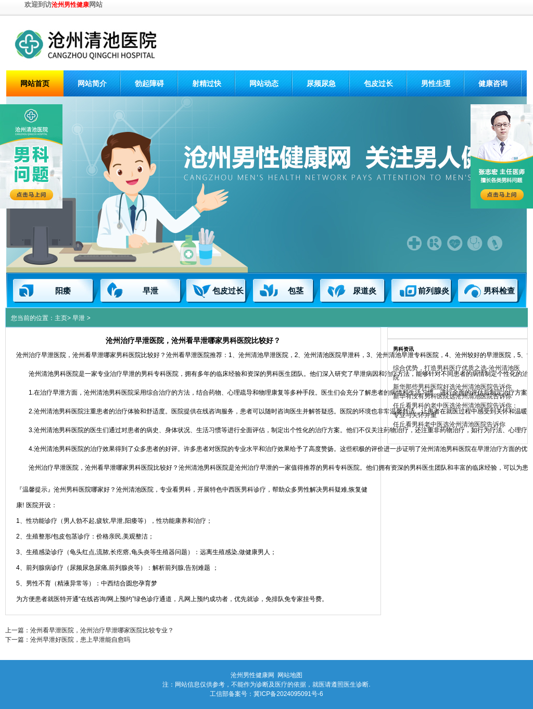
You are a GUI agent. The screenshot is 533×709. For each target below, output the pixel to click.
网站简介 (92, 83)
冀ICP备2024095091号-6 (288, 694)
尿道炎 (364, 291)
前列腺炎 (433, 291)
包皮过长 (378, 83)
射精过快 (206, 83)
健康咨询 (492, 83)
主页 (61, 318)
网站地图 (289, 675)
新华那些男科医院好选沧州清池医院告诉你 (452, 386)
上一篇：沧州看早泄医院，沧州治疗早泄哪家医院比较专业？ (89, 630)
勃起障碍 (149, 83)
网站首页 (34, 83)
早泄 (150, 291)
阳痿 (63, 291)
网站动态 (263, 83)
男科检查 (499, 291)
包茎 (295, 291)
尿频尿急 (321, 83)
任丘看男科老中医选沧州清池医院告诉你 (449, 424)
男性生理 (435, 83)
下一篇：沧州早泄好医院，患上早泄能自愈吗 (67, 639)
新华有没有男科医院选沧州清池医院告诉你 (452, 396)
